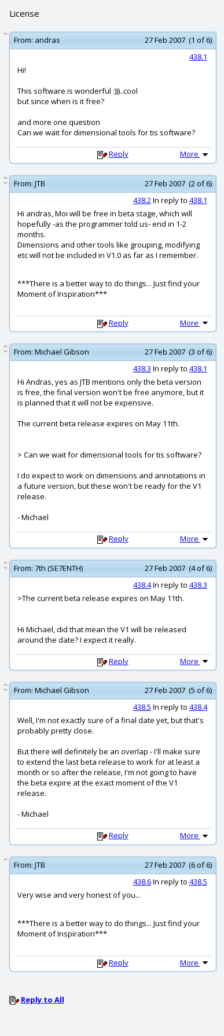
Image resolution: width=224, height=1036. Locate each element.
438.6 (142, 881)
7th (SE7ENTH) (59, 568)
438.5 (142, 707)
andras (47, 40)
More (195, 154)
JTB (40, 183)
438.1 (198, 56)
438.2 (142, 200)
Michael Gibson (62, 351)
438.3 (142, 368)
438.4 (142, 585)
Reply (118, 154)
